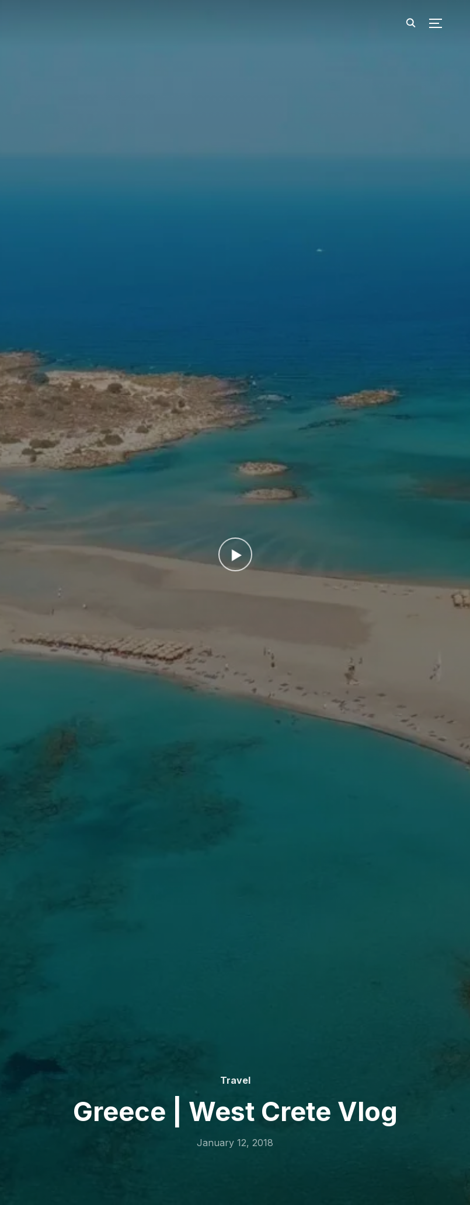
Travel (235, 1080)
